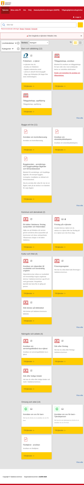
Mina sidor (16, 10)
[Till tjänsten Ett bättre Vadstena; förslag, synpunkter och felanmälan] (36, 225)
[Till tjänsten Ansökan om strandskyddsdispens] (67, 137)
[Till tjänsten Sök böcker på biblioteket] (34, 307)
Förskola (27, 29)
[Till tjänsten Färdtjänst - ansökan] (32, 444)
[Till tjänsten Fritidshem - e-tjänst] (32, 60)
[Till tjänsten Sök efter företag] (62, 346)
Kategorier (6, 49)
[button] (18, 43)
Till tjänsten (28, 86)
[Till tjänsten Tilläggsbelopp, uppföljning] (35, 100)
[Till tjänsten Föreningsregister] (62, 265)
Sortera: (24, 43)
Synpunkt (34, 29)
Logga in (77, 17)
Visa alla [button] (79, 118)
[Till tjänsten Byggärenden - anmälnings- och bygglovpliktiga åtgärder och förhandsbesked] (36, 166)
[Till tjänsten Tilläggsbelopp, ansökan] (65, 60)
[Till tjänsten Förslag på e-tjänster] (63, 224)
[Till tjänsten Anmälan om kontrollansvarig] (36, 136)
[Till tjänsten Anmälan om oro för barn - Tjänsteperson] (67, 415)
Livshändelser (8, 43)
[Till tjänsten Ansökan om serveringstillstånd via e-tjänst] (36, 347)
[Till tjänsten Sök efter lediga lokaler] (33, 375)
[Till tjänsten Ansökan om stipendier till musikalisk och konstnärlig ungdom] (36, 268)
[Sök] (80, 25)
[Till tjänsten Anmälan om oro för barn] (34, 414)
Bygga (22, 29)
